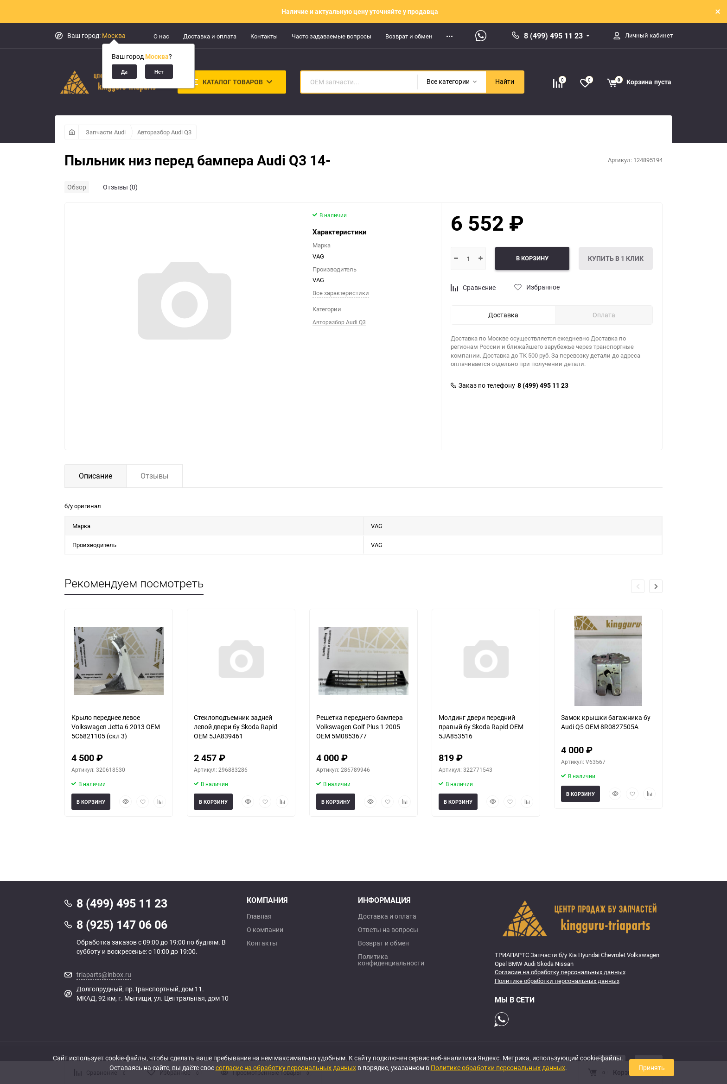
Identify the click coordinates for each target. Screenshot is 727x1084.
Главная (259, 916)
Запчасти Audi (106, 132)
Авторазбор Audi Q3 (164, 132)
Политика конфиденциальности (391, 959)
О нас (161, 36)
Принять (651, 1067)
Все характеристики (340, 293)
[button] (656, 586)
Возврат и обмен (409, 36)
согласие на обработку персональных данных (286, 1067)
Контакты (264, 36)
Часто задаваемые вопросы (331, 36)
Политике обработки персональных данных (557, 981)
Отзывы (154, 476)
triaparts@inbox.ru (104, 974)
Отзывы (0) (120, 187)
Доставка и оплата (209, 36)
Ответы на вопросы (388, 929)
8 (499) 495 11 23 (553, 36)
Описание (95, 476)
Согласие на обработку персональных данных (560, 972)
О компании (265, 929)
